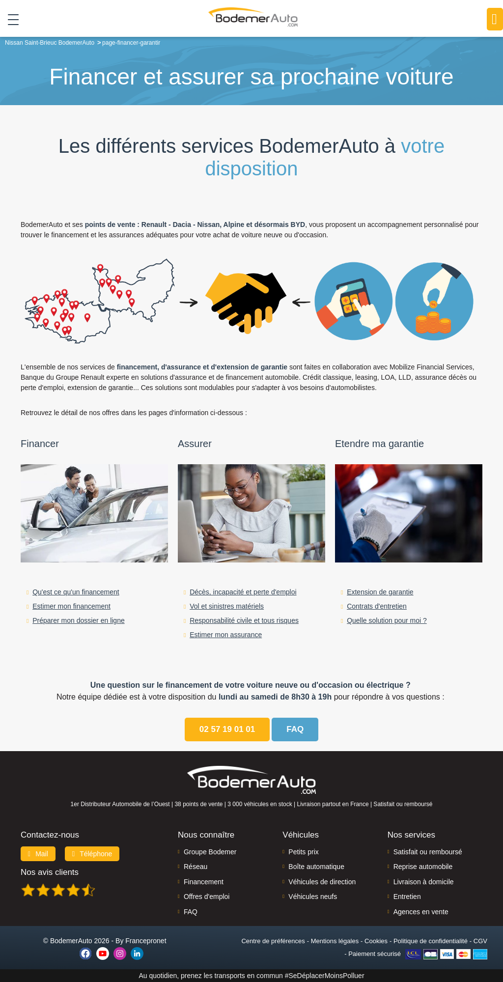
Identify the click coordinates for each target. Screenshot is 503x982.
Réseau (195, 866)
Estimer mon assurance (226, 635)
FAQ (190, 912)
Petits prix (303, 852)
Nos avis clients (50, 872)
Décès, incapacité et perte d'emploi (243, 592)
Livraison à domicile (423, 882)
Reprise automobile (423, 866)
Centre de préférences (273, 941)
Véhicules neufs (312, 896)
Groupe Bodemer (210, 852)
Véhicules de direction (322, 882)
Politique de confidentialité (430, 941)
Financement (204, 882)
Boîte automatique (316, 866)
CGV (480, 941)
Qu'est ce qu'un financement (75, 592)
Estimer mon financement (71, 606)
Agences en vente (420, 912)
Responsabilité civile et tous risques (244, 620)
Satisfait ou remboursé (427, 852)
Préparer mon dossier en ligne (78, 620)
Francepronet (145, 941)
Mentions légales (335, 941)
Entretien (407, 896)
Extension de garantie (380, 592)
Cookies (376, 941)
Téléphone (92, 854)
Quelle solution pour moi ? (387, 620)
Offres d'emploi (206, 896)
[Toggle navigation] (9, 19)
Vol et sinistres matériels (227, 606)
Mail (38, 854)
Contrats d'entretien (377, 606)
